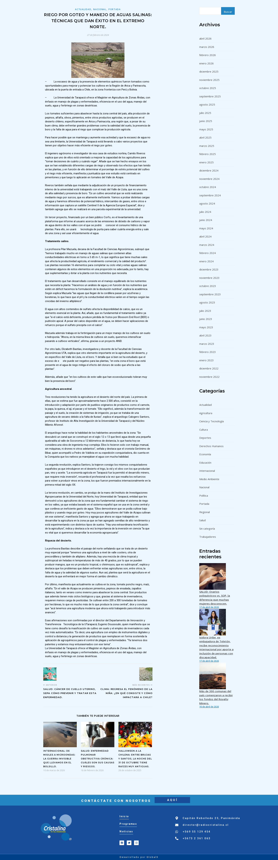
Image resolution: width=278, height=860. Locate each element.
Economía (205, 454)
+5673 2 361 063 (197, 838)
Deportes (205, 437)
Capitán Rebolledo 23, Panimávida (211, 818)
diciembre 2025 (208, 71)
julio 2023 (205, 311)
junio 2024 (205, 220)
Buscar (228, 11)
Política (203, 495)
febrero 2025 (207, 154)
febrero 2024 (207, 253)
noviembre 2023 (209, 278)
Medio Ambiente (209, 479)
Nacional (99, 9)
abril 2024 (205, 236)
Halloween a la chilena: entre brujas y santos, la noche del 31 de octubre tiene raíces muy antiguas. (135, 759)
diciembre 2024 (208, 170)
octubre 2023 (207, 286)
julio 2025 (205, 113)
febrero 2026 (207, 55)
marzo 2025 (206, 146)
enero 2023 (206, 360)
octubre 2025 (207, 88)
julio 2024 (205, 212)
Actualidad (83, 9)
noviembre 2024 (209, 179)
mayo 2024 (206, 228)
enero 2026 (206, 63)
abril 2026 (205, 38)
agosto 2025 (207, 104)
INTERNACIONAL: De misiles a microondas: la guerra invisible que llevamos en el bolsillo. (59, 759)
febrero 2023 (207, 352)
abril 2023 (205, 335)
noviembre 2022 (209, 376)
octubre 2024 (207, 187)
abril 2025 (205, 137)
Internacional (207, 470)
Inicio (124, 816)
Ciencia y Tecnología (211, 421)
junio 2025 (205, 121)
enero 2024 (206, 261)
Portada (115, 9)
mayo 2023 (206, 327)
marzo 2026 (206, 47)
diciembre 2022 (208, 368)
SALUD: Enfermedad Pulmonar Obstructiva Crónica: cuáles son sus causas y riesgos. (97, 759)
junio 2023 (205, 319)
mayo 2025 (206, 129)
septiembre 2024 (210, 195)
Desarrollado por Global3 (139, 857)
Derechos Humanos (211, 446)
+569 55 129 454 (197, 831)
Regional (204, 512)
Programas (128, 823)
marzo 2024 (206, 245)
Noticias (126, 831)
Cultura (203, 429)
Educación (205, 462)
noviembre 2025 (209, 80)
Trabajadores (207, 536)
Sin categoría (207, 528)
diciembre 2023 (208, 269)
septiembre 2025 (210, 96)
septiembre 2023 (210, 294)
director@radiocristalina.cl (206, 824)
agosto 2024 (207, 203)
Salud (202, 520)
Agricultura (205, 413)
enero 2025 (206, 162)
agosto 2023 (207, 302)
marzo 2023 (206, 343)
